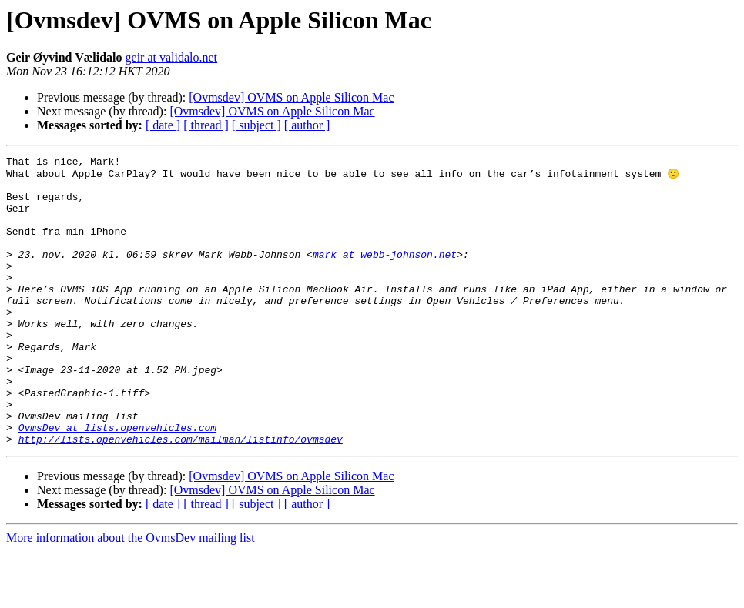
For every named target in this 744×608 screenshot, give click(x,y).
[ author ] (307, 125)
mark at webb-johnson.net (385, 274)
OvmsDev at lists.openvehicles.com (117, 482)
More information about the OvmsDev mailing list (130, 594)
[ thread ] (206, 125)
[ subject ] (256, 125)
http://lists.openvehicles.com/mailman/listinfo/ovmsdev (180, 496)
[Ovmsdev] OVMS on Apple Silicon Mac (291, 97)
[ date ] (163, 125)
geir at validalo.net (172, 57)
